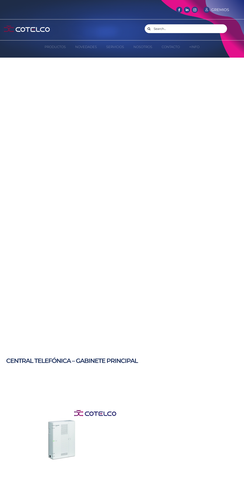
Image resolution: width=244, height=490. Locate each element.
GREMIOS (220, 10)
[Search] (149, 28)
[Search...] (186, 28)
